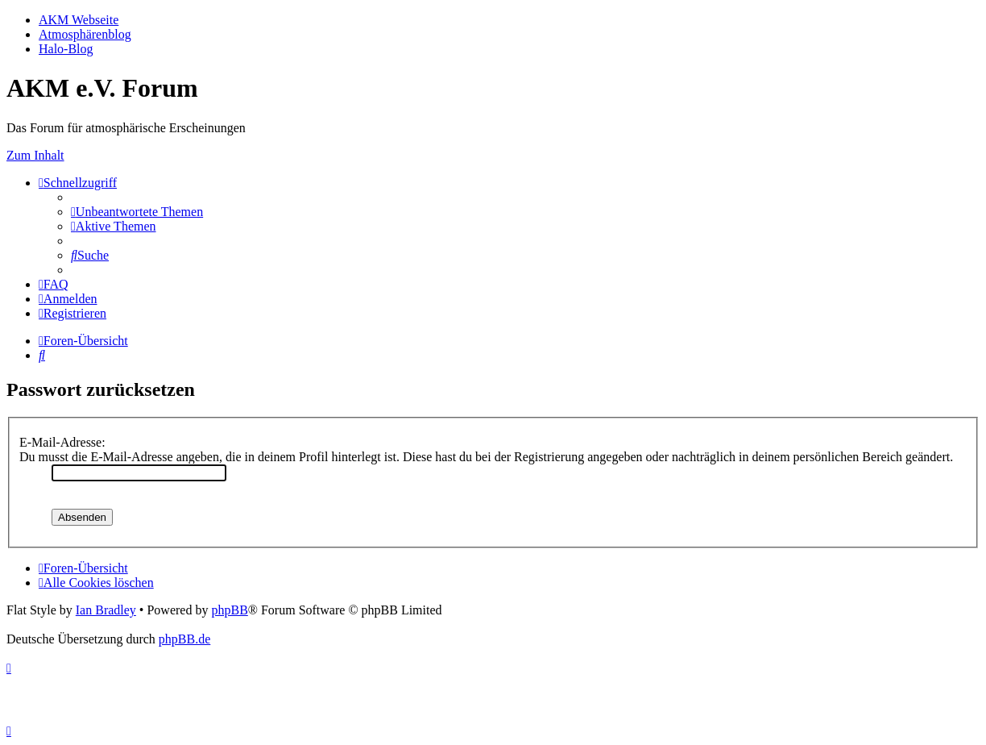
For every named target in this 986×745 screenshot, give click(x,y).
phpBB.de (184, 639)
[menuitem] (137, 212)
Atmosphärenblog (85, 34)
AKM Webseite (78, 20)
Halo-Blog (66, 49)
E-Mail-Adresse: (62, 442)
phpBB (229, 610)
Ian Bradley (106, 610)
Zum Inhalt (35, 155)
